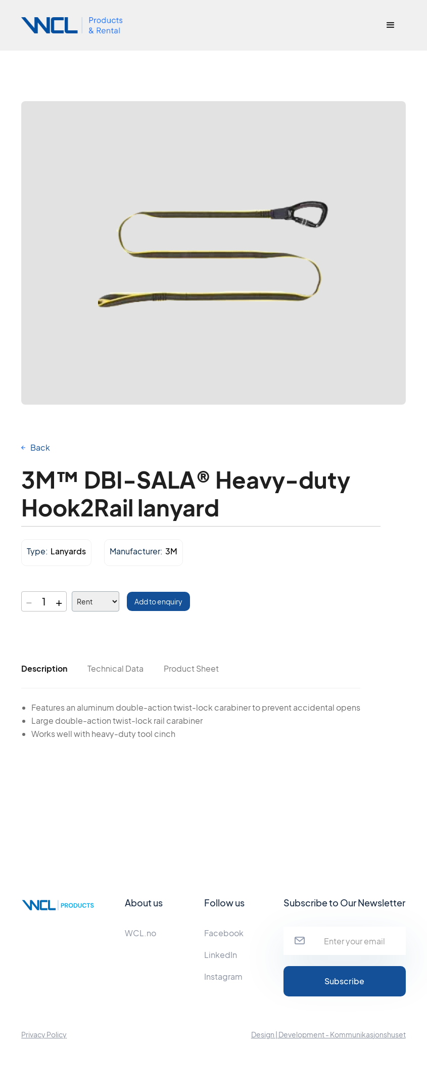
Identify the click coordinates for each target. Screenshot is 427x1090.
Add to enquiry (158, 601)
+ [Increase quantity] (59, 601)
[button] (390, 25)
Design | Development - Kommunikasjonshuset (328, 1034)
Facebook (224, 933)
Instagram (223, 976)
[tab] (44, 668)
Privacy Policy (44, 1034)
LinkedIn (220, 954)
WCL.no (140, 933)
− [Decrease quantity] (29, 601)
